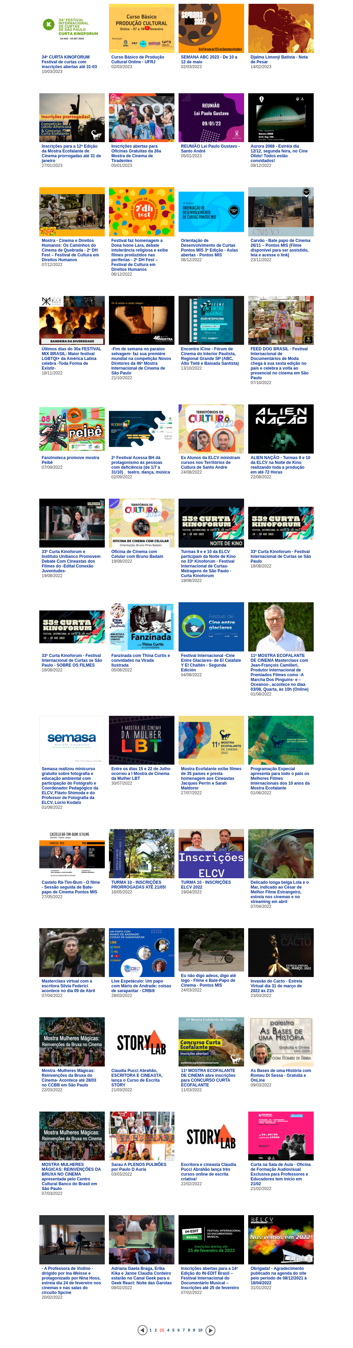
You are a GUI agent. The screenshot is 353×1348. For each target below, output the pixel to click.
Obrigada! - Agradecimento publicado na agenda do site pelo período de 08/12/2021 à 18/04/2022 (279, 1275)
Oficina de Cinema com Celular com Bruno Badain (137, 554)
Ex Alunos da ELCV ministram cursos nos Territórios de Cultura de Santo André (210, 462)
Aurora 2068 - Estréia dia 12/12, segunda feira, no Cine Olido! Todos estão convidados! (279, 153)
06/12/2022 (121, 274)
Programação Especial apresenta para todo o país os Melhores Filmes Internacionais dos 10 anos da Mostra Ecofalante (280, 778)
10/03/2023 (52, 71)
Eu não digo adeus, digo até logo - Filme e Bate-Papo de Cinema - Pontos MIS (208, 980)
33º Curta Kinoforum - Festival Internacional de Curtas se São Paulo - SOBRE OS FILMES (72, 660)
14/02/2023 (261, 66)
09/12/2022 (261, 165)
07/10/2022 (261, 382)
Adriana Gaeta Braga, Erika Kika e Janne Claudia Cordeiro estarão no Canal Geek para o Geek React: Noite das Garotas (141, 1275)
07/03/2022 (52, 1193)
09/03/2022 (261, 1085)
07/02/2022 (191, 1292)
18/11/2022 (52, 373)
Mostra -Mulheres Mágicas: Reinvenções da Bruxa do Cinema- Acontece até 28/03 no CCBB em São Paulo (69, 1077)
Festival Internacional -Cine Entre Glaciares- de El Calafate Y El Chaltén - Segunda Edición (211, 662)
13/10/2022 (191, 368)
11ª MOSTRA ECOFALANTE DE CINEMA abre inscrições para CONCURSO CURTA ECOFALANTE (208, 1077)
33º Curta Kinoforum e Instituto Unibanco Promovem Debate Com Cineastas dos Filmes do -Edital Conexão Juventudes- (71, 561)
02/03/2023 (121, 66)
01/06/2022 (261, 792)
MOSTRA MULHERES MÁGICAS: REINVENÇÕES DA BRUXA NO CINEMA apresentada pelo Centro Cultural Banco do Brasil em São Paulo (71, 1176)
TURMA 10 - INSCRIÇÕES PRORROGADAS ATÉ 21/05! (138, 885)
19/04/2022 (191, 892)
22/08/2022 (261, 477)
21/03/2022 (121, 1089)
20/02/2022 (52, 1297)
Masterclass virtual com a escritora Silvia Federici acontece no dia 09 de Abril (68, 986)
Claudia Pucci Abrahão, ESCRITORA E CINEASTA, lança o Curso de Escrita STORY (136, 1077)
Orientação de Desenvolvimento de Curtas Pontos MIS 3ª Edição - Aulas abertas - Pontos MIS (209, 247)
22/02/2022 (191, 1183)
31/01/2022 (261, 1287)
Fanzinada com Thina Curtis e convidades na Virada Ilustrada (140, 660)
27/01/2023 (52, 165)
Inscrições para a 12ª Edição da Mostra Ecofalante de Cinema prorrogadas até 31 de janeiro (71, 153)
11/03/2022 (191, 1089)
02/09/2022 (121, 477)
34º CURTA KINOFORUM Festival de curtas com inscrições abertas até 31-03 (69, 62)
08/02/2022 (121, 1287)
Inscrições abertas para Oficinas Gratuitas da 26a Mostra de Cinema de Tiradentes (136, 153)
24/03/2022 (191, 990)
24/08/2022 (191, 472)
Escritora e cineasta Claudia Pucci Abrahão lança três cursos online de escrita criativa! (208, 1171)
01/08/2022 (261, 694)
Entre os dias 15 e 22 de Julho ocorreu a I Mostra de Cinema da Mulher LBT (140, 773)
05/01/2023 (121, 165)
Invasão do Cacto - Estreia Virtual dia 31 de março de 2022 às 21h (276, 986)
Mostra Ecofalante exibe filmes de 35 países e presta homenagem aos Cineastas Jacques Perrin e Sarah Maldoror (211, 778)
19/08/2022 (52, 575)
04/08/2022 (191, 674)
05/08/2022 (121, 670)
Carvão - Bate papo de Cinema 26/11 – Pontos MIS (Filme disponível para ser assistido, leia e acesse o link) (280, 247)
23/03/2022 (261, 995)
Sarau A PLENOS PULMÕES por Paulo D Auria (139, 1167)
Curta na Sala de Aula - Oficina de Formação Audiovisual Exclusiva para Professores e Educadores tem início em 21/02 (281, 1174)
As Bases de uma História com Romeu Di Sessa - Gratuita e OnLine (281, 1075)
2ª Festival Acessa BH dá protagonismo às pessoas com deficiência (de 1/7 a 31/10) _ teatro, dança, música (140, 465)
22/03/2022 (52, 1089)
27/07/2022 (191, 792)
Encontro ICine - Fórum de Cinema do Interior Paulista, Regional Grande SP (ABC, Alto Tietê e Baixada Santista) (210, 356)
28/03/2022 (121, 995)
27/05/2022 (52, 896)
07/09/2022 (52, 467)
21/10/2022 (121, 377)
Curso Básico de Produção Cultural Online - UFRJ (137, 59)
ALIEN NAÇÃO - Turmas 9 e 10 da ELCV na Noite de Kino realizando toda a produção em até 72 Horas (280, 465)
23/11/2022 (261, 259)
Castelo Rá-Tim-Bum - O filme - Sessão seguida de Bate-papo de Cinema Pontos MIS (71, 887)
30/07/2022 (121, 783)
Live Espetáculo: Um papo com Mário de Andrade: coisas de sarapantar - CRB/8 (141, 986)
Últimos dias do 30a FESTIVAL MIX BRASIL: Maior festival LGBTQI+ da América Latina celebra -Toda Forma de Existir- (71, 359)
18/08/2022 (261, 566)
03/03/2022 (121, 1174)
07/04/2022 (261, 906)
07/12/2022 (52, 264)
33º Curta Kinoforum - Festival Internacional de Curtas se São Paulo (281, 556)
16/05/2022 (121, 892)
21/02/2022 (261, 1188)
